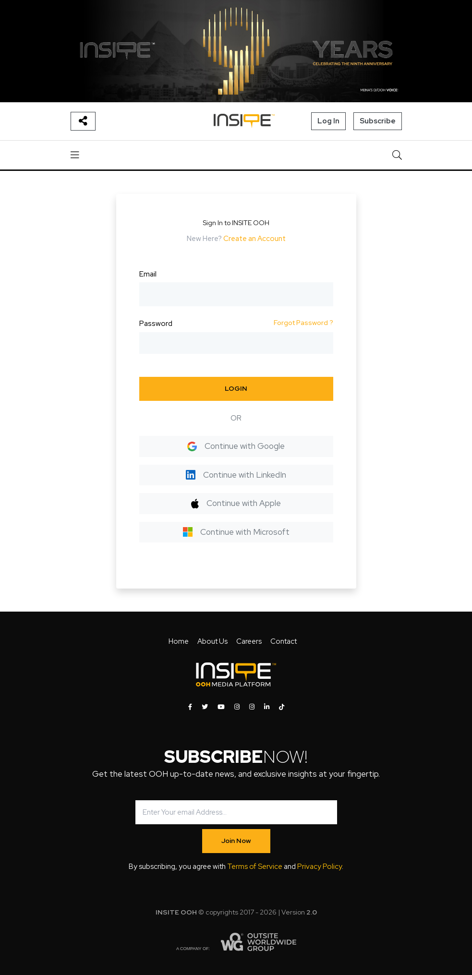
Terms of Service (254, 866)
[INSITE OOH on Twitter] (205, 707)
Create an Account (254, 238)
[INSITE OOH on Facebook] (190, 707)
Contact (283, 641)
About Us (212, 641)
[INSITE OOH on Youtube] (221, 707)
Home (179, 641)
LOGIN (236, 388)
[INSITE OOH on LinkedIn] (266, 707)
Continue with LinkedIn (236, 474)
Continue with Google (236, 446)
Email (148, 274)
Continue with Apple (236, 503)
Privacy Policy (319, 866)
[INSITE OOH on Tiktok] (281, 707)
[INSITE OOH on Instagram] (237, 707)
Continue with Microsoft (236, 532)
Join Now (236, 840)
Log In (328, 121)
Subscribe (378, 121)
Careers (249, 641)
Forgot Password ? (303, 322)
